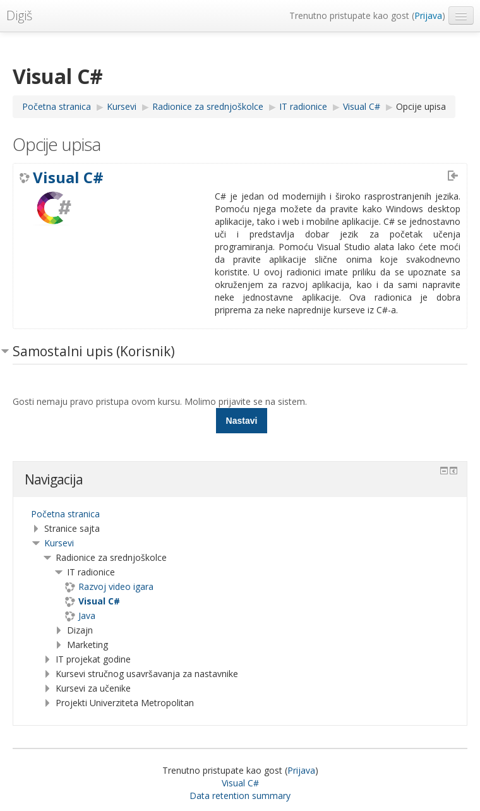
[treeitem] (240, 514)
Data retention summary (240, 796)
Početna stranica (65, 514)
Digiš (19, 15)
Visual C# (68, 177)
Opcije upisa (421, 106)
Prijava (428, 15)
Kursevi (59, 543)
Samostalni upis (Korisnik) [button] (94, 351)
